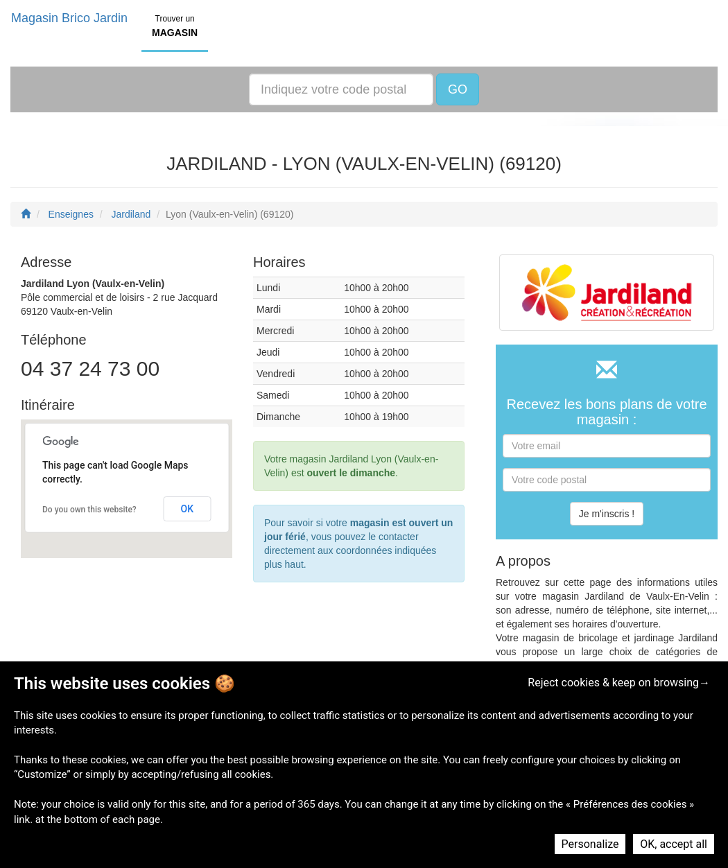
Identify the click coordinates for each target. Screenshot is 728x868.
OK (187, 508)
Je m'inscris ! (606, 513)
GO (457, 89)
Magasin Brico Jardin (69, 18)
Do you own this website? (89, 509)
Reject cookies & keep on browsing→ (619, 682)
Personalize (590, 844)
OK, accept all (673, 844)
